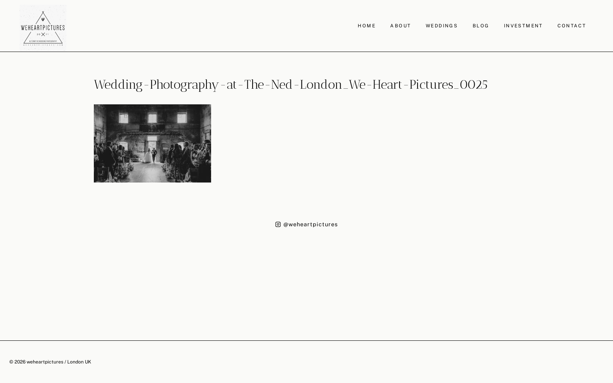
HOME (367, 26)
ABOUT (400, 26)
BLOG (481, 26)
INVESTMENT (523, 26)
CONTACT (571, 26)
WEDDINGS (442, 26)
